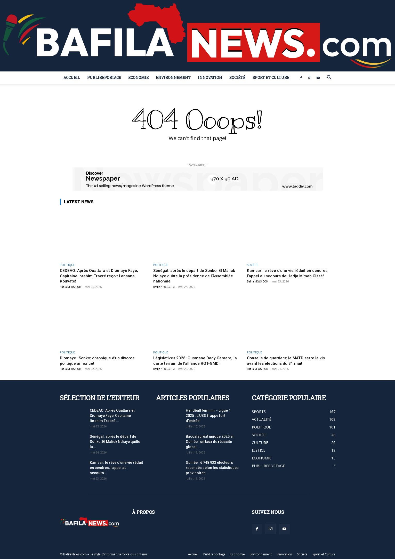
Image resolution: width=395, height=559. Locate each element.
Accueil (71, 77)
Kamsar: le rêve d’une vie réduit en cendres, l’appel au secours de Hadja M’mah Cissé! (290, 273)
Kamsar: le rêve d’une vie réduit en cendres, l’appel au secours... (116, 467)
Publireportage (104, 77)
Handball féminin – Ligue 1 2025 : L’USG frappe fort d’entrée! (208, 415)
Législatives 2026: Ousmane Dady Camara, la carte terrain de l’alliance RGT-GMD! (195, 360)
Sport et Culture (271, 77)
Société (237, 77)
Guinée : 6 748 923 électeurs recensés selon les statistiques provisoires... (212, 467)
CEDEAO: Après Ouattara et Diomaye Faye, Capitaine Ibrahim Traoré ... (112, 415)
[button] (329, 78)
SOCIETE (252, 264)
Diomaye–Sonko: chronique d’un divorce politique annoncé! (99, 360)
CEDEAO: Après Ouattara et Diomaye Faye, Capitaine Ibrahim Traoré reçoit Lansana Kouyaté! (101, 275)
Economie (138, 77)
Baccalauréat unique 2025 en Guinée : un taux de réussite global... (210, 441)
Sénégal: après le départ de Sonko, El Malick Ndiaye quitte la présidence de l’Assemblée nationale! (197, 275)
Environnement (173, 77)
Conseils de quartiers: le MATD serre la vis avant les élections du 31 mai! (288, 360)
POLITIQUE (67, 264)
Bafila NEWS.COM (70, 286)
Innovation (210, 77)
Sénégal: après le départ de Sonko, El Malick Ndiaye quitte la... (115, 441)
